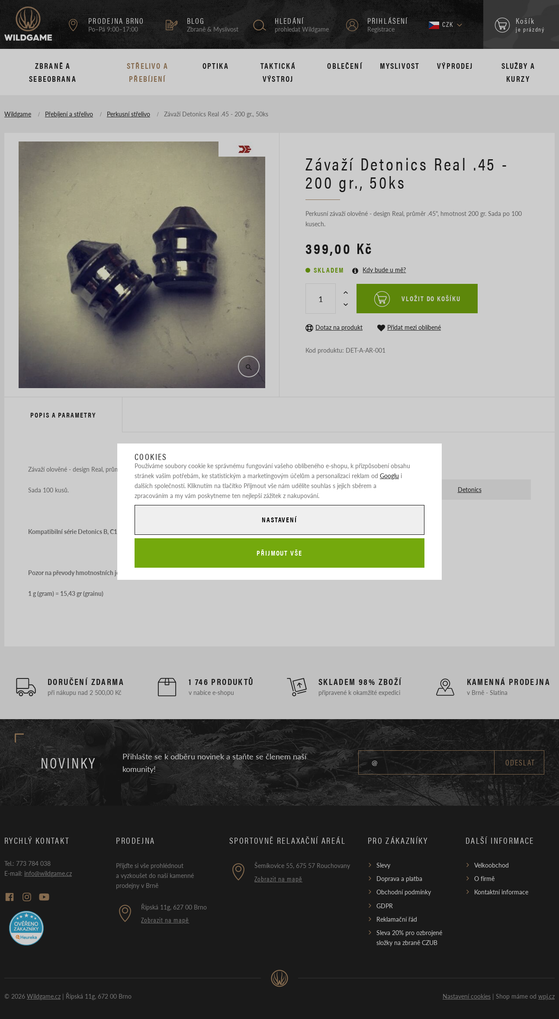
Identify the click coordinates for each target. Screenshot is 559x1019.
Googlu (389, 475)
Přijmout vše (279, 553)
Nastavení (279, 519)
